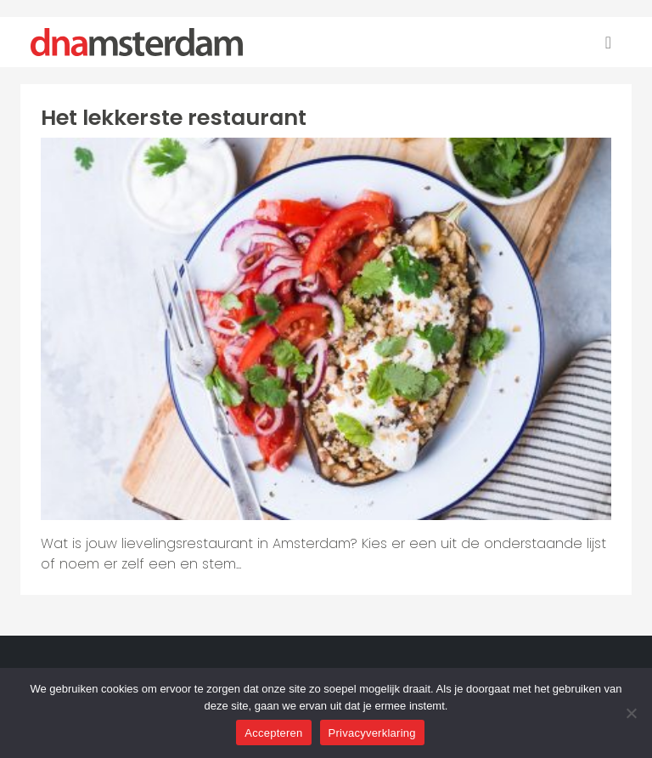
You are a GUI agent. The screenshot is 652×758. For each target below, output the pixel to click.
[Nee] (630, 712)
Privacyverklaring (372, 733)
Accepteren (273, 733)
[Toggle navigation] (608, 42)
